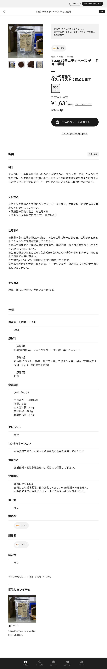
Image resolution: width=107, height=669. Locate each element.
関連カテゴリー (80, 32)
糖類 (53, 57)
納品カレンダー (67, 663)
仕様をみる (93, 154)
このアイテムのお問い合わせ (74, 134)
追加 (101, 11)
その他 (70, 57)
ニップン (59, 48)
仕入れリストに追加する (73, 122)
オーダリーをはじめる (92, 4)
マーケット (25, 663)
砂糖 (61, 57)
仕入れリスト (53, 663)
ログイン (75, 4)
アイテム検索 (39, 663)
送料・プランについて (83, 105)
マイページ (81, 663)
